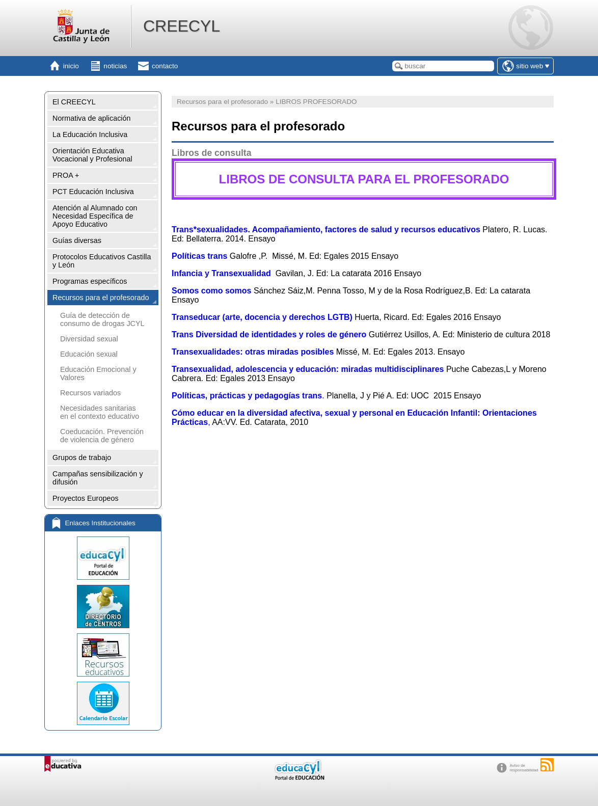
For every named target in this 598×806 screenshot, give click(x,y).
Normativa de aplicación (91, 118)
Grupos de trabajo (81, 457)
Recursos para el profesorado (100, 297)
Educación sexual (89, 354)
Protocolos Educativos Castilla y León (101, 261)
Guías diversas (76, 240)
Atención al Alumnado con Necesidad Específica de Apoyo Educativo (94, 216)
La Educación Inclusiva (89, 134)
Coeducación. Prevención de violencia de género (102, 435)
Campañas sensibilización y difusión (97, 478)
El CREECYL (74, 102)
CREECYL (181, 26)
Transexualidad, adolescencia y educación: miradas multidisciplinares (308, 369)
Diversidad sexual (89, 339)
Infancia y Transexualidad (221, 273)
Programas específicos (89, 281)
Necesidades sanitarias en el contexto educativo (99, 412)
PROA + (65, 175)
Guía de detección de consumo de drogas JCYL (102, 319)
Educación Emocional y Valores (98, 373)
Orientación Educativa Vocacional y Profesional (92, 155)
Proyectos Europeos (85, 498)
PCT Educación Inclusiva (93, 191)
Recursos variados (90, 393)
